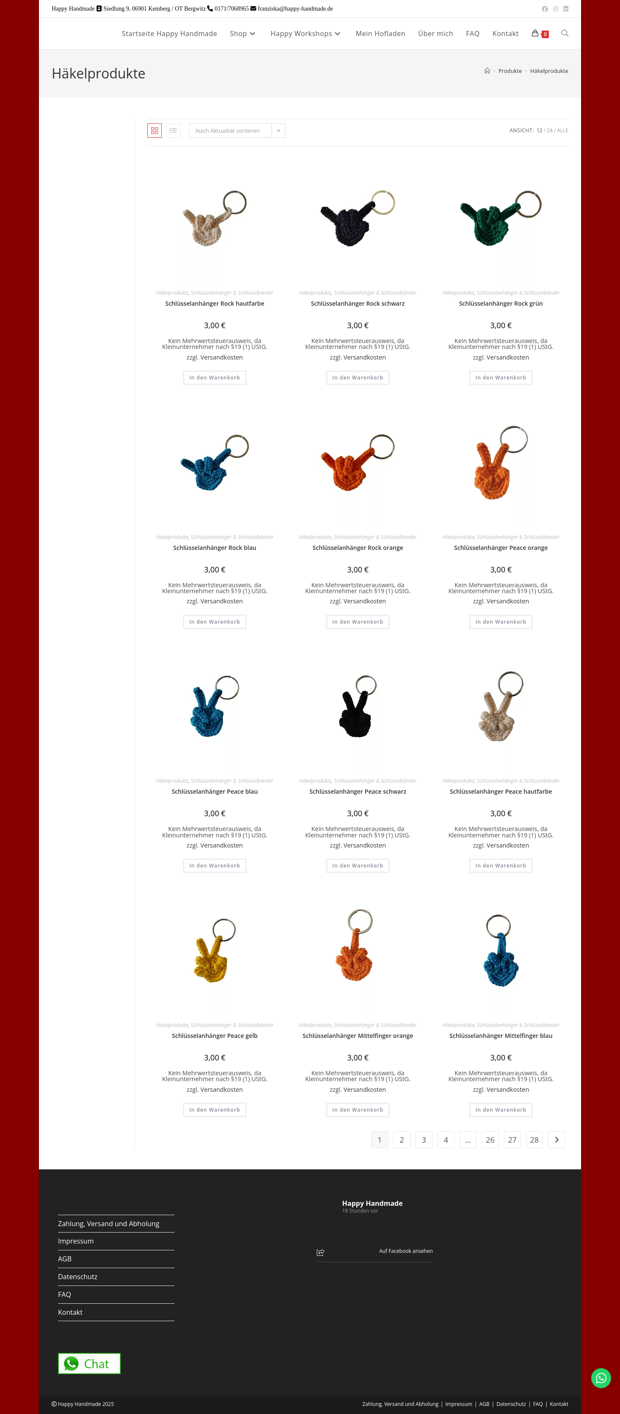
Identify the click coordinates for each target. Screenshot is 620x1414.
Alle (562, 130)
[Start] (487, 71)
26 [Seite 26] (490, 1140)
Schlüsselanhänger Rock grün (501, 303)
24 (550, 130)
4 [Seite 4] (446, 1140)
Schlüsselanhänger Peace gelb (214, 1036)
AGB (65, 1258)
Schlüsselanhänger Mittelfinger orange (358, 1036)
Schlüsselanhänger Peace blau (214, 791)
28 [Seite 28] (534, 1140)
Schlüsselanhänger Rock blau (214, 548)
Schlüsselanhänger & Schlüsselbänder (232, 292)
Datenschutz (77, 1276)
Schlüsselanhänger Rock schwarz (357, 303)
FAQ (64, 1294)
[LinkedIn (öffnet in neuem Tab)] (564, 9)
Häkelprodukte (549, 71)
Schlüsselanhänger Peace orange (501, 548)
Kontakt (70, 1312)
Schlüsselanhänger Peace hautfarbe (501, 791)
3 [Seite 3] (424, 1140)
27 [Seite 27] (512, 1140)
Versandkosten (221, 357)
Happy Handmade (372, 1203)
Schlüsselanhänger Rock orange (358, 548)
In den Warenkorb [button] (214, 377)
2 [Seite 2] (402, 1140)
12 (539, 130)
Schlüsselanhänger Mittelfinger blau (500, 1036)
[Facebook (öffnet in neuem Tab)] (545, 9)
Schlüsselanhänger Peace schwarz (358, 791)
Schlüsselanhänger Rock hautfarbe (214, 303)
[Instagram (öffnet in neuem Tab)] (556, 9)
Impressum (76, 1241)
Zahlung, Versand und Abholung (108, 1223)
